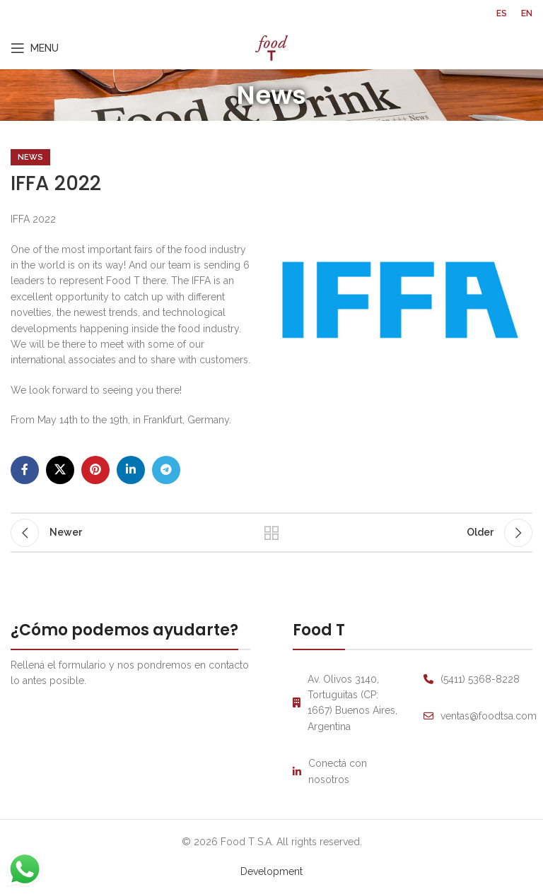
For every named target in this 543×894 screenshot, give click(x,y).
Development (271, 871)
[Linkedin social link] (131, 470)
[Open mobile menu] (35, 48)
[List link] (347, 771)
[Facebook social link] (25, 470)
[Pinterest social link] (95, 470)
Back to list (271, 533)
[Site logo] (271, 47)
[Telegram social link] (166, 470)
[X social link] (60, 470)
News (30, 157)
